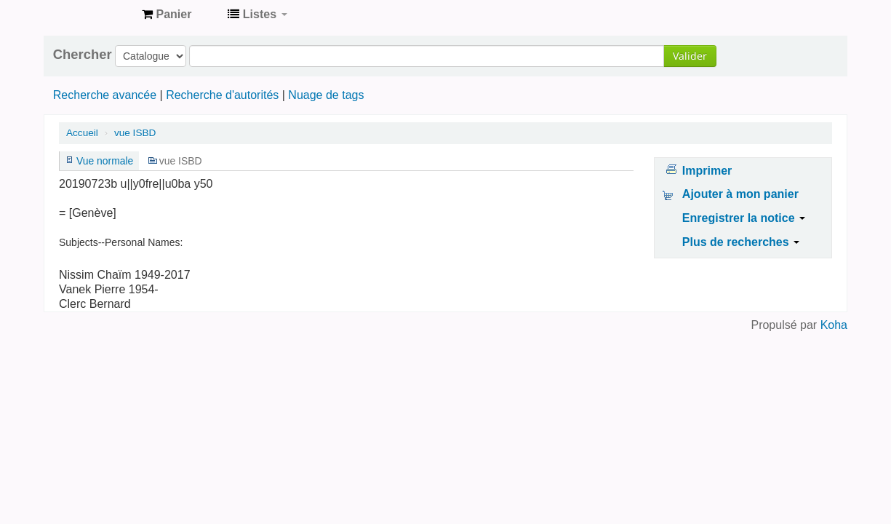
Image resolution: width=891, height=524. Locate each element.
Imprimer (707, 170)
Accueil (82, 132)
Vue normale (104, 161)
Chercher (82, 54)
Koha (833, 325)
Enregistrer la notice (743, 218)
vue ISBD (135, 132)
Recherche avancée (104, 95)
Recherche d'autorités (222, 95)
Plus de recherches (740, 242)
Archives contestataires (94, 14)
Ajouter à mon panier (740, 194)
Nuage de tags (326, 95)
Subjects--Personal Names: (121, 242)
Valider (690, 56)
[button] (166, 14)
